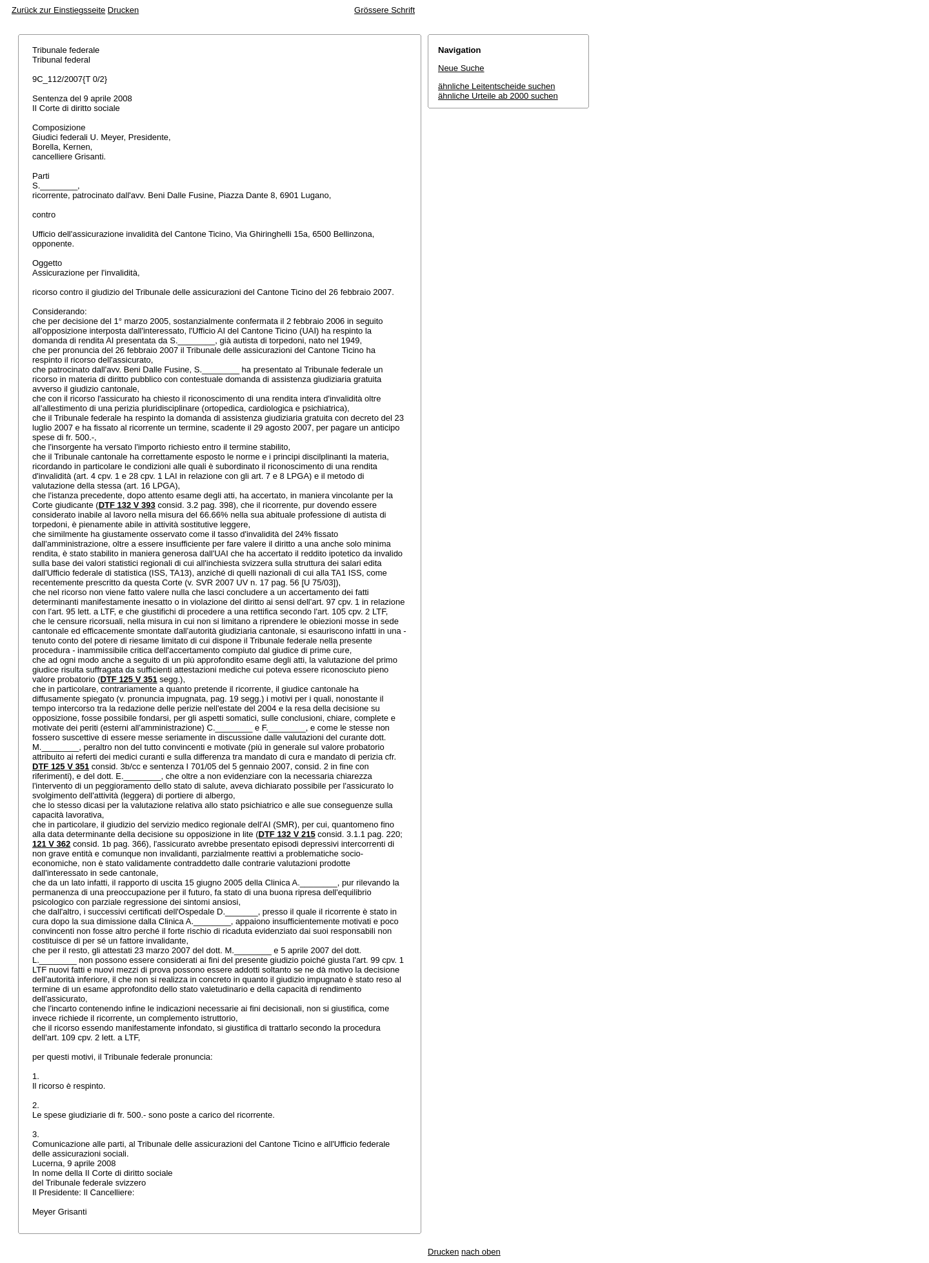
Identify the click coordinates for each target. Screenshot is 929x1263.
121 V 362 (51, 844)
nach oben (481, 1252)
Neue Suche (461, 68)
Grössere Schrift (384, 10)
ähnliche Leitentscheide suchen (496, 86)
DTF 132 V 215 (287, 834)
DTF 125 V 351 (129, 679)
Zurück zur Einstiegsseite (58, 10)
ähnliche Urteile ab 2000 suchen (498, 96)
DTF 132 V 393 (127, 505)
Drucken (123, 10)
